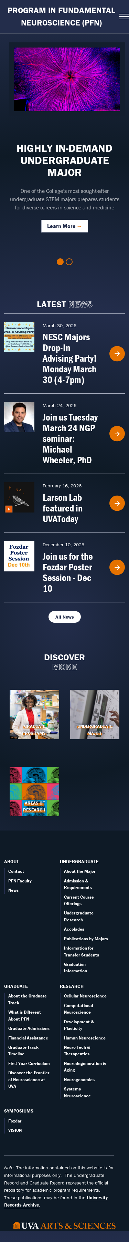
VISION (15, 1130)
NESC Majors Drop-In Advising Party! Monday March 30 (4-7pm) (70, 358)
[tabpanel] (64, 141)
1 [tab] (60, 261)
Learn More (61, 225)
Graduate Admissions (29, 1028)
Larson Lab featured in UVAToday (63, 508)
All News (64, 617)
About (11, 861)
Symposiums (18, 1111)
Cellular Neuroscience (85, 996)
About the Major (80, 871)
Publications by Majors (86, 939)
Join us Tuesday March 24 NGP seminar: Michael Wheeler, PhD (70, 438)
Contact (16, 871)
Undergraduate (79, 861)
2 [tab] (69, 261)
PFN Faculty (20, 881)
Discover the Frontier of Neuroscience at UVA (29, 1079)
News (13, 890)
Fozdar (15, 1121)
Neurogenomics (79, 1080)
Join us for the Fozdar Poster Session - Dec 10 (68, 572)
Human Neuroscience (85, 1038)
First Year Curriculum (29, 1063)
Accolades (74, 929)
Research (72, 986)
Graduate (16, 986)
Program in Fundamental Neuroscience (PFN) (61, 16)
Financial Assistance (28, 1038)
